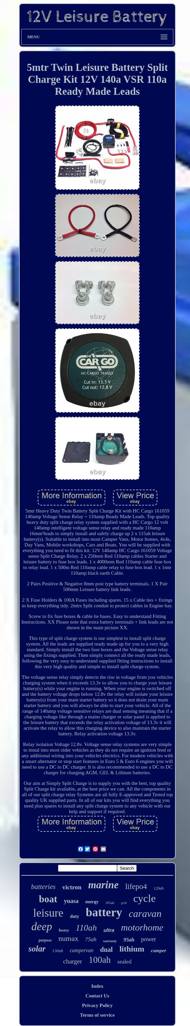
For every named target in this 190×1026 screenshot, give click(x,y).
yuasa (71, 901)
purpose (45, 940)
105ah (109, 903)
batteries (43, 887)
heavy (64, 930)
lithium (131, 949)
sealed (124, 961)
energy (92, 901)
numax (68, 938)
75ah (90, 939)
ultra (108, 930)
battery (104, 912)
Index (97, 986)
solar (36, 948)
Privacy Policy (97, 1005)
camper (158, 950)
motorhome (142, 927)
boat (48, 899)
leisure (48, 913)
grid (124, 903)
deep (41, 927)
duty (74, 916)
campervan (81, 950)
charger (72, 961)
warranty (110, 941)
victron (72, 887)
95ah (128, 940)
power (148, 939)
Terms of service (97, 1015)
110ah (86, 928)
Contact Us (97, 995)
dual (106, 949)
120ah (159, 888)
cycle (144, 898)
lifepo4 (136, 886)
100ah (100, 960)
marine (103, 885)
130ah (57, 950)
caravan (145, 913)
